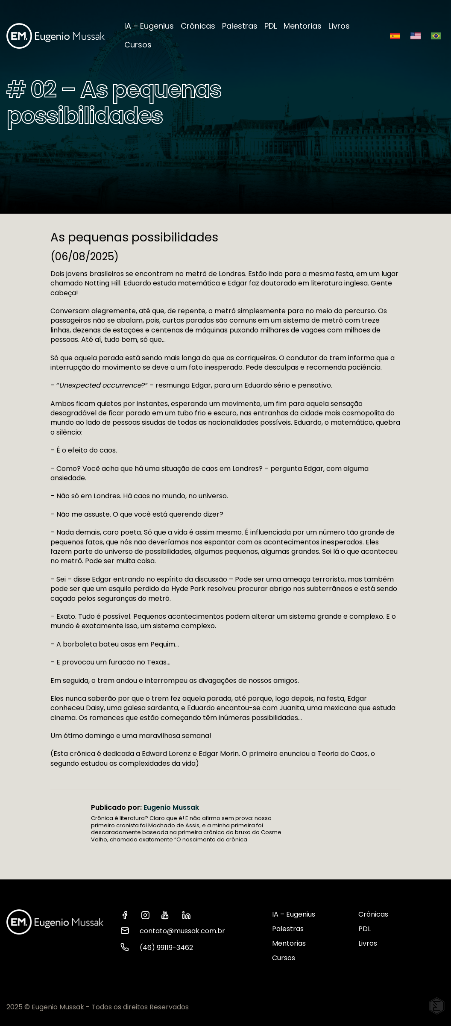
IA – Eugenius (149, 26)
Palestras (240, 26)
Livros (339, 26)
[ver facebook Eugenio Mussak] (127, 914)
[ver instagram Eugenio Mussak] (148, 914)
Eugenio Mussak (171, 807)
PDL (270, 26)
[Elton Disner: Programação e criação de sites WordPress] (437, 1005)
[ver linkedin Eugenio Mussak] (189, 914)
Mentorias (303, 26)
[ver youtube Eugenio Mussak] (168, 914)
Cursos (138, 44)
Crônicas (198, 26)
